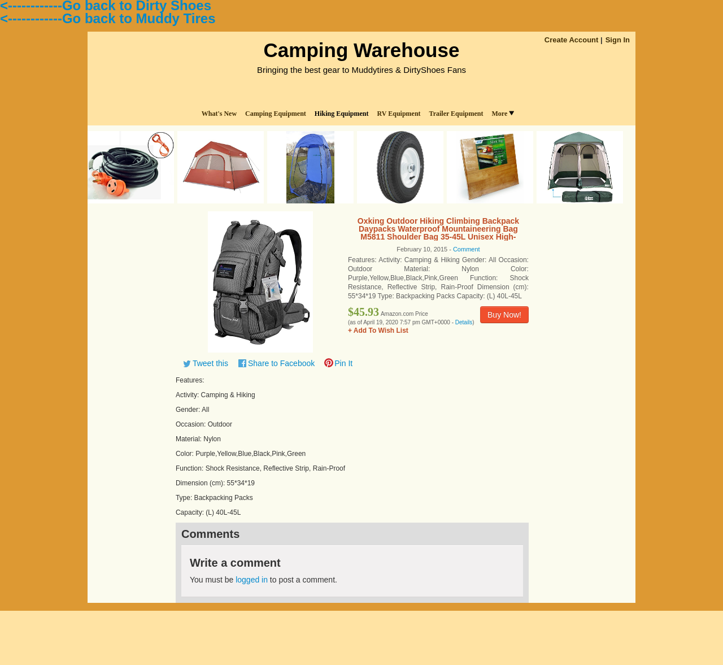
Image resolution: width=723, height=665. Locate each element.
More (502, 114)
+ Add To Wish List (378, 330)
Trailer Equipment (456, 114)
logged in (252, 579)
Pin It (343, 363)
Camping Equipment (275, 114)
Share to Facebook (281, 363)
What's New (219, 114)
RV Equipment (399, 114)
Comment (466, 249)
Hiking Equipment (342, 114)
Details (464, 322)
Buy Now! (504, 314)
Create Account (572, 40)
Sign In (618, 40)
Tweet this (210, 363)
